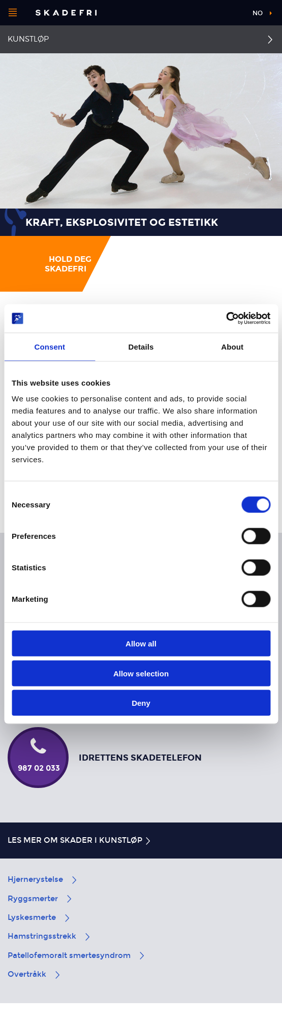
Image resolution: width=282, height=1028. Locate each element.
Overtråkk (34, 974)
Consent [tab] (49, 346)
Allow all (141, 643)
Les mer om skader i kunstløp (80, 840)
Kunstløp (28, 39)
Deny (141, 703)
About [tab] (232, 346)
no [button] (258, 13)
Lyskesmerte (39, 917)
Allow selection (141, 673)
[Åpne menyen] (12, 12)
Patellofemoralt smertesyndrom (77, 955)
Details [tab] (141, 346)
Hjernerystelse (43, 879)
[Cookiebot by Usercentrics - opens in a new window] (225, 318)
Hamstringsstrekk (49, 936)
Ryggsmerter (40, 898)
